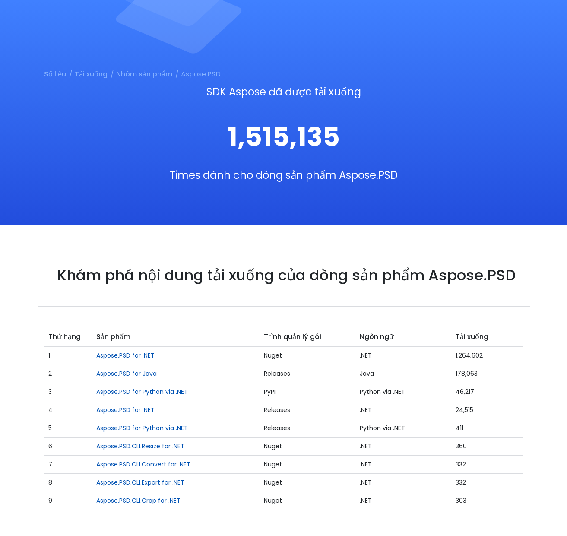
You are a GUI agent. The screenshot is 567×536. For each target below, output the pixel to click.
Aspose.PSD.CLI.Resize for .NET (140, 446)
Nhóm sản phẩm (144, 74)
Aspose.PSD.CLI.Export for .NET (140, 482)
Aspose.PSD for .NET (125, 355)
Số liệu (55, 74)
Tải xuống (91, 74)
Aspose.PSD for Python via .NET (142, 391)
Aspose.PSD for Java (126, 373)
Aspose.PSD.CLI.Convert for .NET (143, 464)
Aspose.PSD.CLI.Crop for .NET (138, 500)
